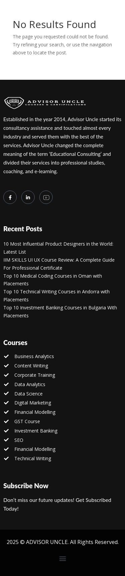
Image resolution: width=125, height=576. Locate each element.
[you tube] (46, 197)
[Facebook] (10, 197)
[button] (62, 558)
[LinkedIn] (28, 197)
